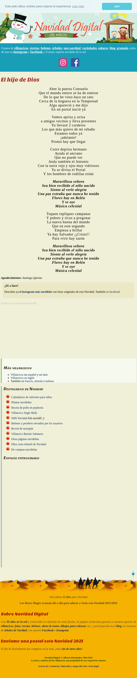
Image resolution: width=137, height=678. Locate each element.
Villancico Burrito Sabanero (27, 433)
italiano (49, 380)
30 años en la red (16, 621)
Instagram (62, 630)
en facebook (113, 291)
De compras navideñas (24, 449)
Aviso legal (93, 666)
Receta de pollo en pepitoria (27, 407)
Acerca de (43, 666)
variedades (89, 48)
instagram (20, 51)
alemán (38, 380)
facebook (36, 51)
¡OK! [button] (117, 6)
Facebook (48, 630)
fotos (18, 626)
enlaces (103, 48)
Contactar (55, 666)
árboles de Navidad (15, 630)
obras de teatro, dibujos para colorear (64, 626)
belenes (46, 48)
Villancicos (17, 374)
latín (45, 374)
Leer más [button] (78, 6)
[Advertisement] (31, 334)
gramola (122, 48)
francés (29, 380)
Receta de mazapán (22, 428)
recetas (34, 48)
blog (112, 48)
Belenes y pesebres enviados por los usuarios (37, 423)
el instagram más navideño (35, 291)
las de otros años (72, 648)
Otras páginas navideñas (25, 439)
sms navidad (72, 48)
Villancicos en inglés (22, 377)
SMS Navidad (19, 417)
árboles (57, 48)
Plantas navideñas (21, 402)
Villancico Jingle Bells (24, 412)
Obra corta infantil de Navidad (28, 444)
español (32, 374)
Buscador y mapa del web (74, 666)
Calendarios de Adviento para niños (31, 397)
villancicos (21, 48)
